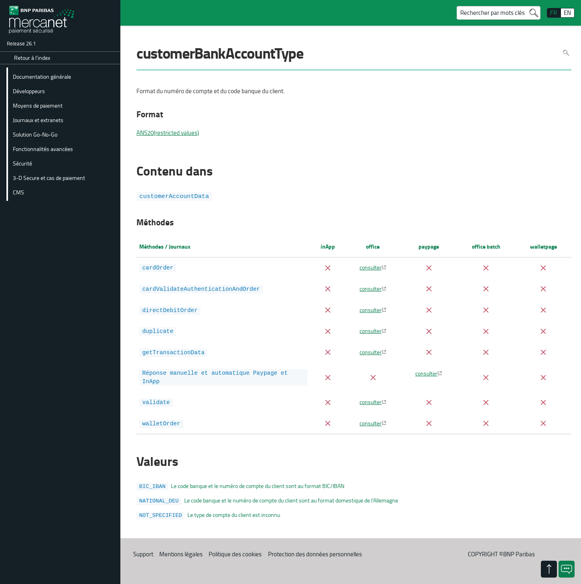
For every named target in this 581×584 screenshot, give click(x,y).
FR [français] (553, 12)
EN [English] (567, 12)
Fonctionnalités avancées (43, 149)
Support (143, 549)
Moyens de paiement (38, 105)
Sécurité (22, 163)
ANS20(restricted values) (167, 133)
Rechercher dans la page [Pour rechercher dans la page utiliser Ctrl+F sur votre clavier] (566, 52)
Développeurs (29, 91)
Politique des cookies (235, 549)
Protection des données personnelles (315, 549)
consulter (371, 267)
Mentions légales (181, 549)
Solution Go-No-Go (35, 134)
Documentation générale (42, 76)
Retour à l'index (32, 57)
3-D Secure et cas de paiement (49, 178)
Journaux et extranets (38, 120)
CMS (18, 192)
